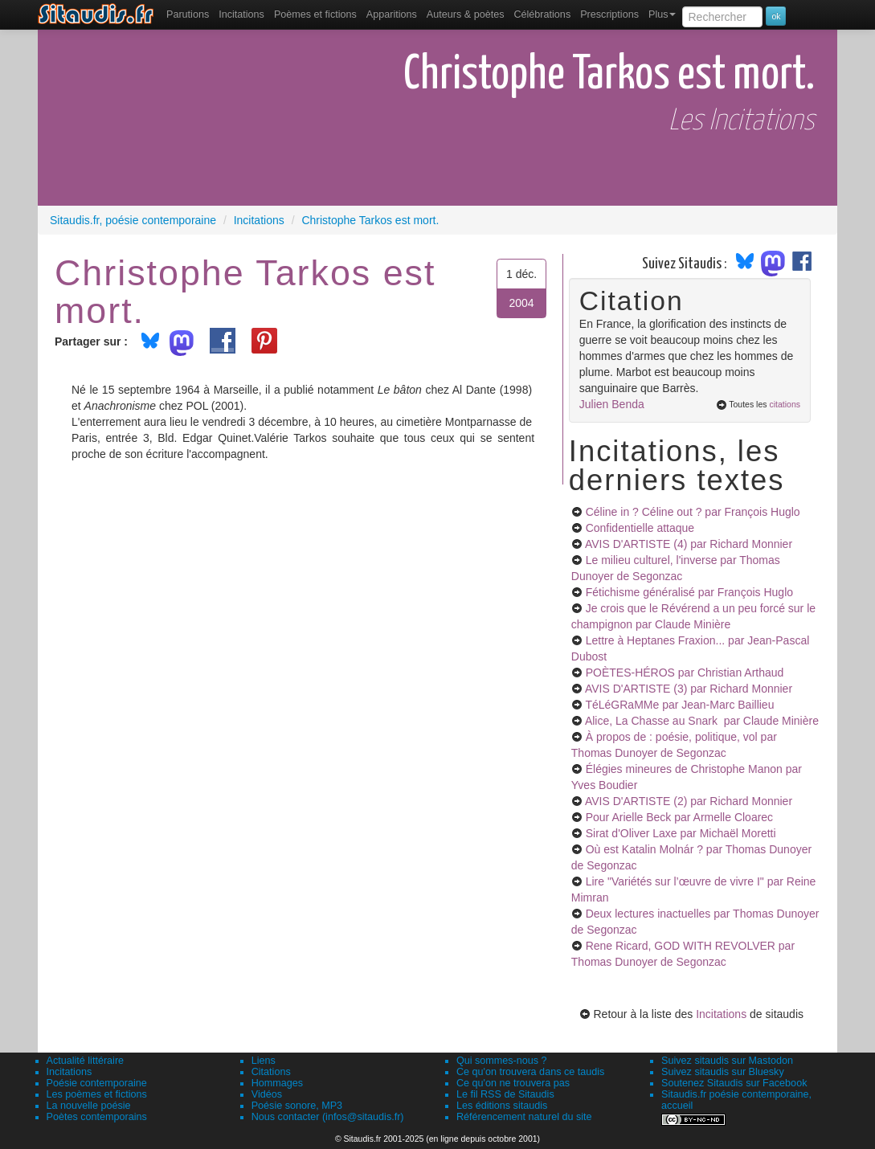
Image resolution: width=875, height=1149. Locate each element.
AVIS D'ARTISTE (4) (688, 544)
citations (784, 404)
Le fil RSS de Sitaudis (505, 1094)
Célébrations (541, 14)
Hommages (277, 1083)
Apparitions (391, 14)
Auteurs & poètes (466, 14)
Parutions (187, 14)
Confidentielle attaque (640, 527)
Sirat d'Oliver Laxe (681, 833)
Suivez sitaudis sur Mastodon (727, 1060)
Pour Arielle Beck (679, 817)
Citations (271, 1071)
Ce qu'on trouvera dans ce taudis (530, 1071)
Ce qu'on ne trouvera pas (513, 1083)
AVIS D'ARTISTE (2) (688, 801)
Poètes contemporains (97, 1116)
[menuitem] (188, 14)
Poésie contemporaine (97, 1083)
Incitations (721, 1014)
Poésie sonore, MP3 (296, 1105)
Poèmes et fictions (315, 14)
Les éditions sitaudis (501, 1105)
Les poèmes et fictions (97, 1094)
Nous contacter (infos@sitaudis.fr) (327, 1116)
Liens (263, 1060)
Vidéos (266, 1094)
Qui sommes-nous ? (501, 1060)
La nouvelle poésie (89, 1105)
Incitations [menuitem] (241, 14)
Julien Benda (611, 404)
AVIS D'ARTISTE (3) (688, 688)
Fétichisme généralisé (689, 592)
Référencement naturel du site (524, 1116)
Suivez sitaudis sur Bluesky (722, 1071)
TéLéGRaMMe (679, 704)
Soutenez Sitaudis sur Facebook (734, 1083)
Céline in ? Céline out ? (693, 511)
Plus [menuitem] (662, 14)
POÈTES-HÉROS (685, 672)
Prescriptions (609, 14)
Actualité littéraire (86, 1060)
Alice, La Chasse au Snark (702, 720)
